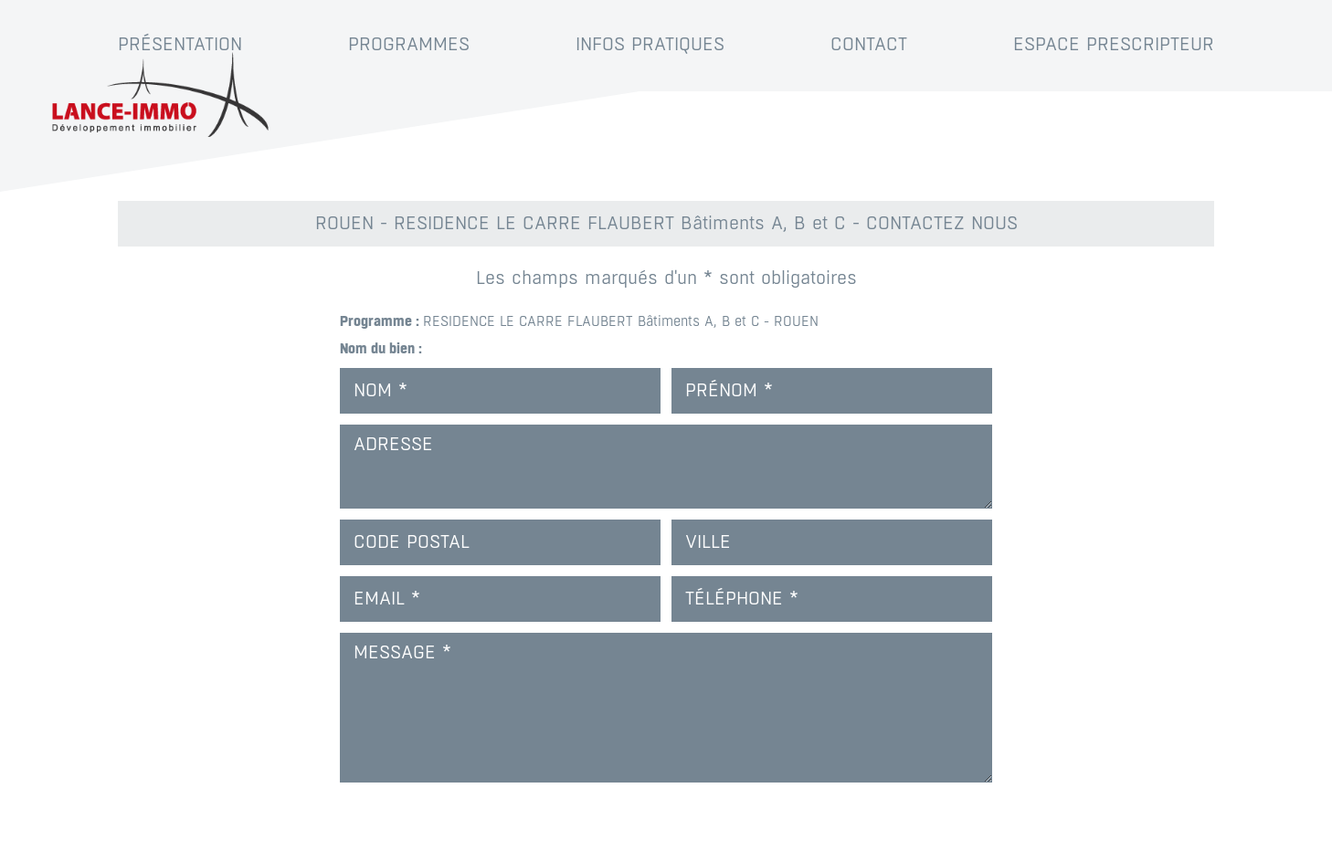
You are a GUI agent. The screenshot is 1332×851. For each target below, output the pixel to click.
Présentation (180, 44)
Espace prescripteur (1113, 44)
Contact (868, 44)
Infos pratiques (650, 44)
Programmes (409, 44)
